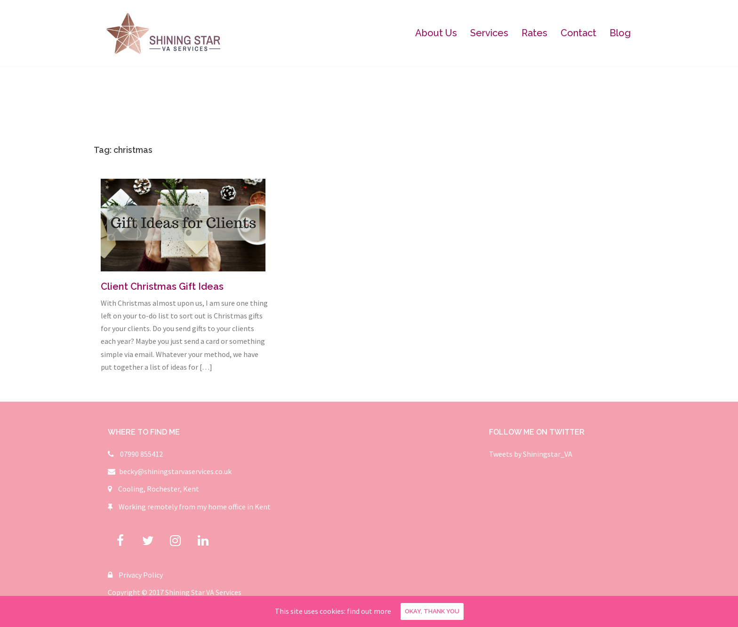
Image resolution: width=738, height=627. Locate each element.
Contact (578, 33)
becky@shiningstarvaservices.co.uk (175, 471)
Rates (534, 33)
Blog (620, 33)
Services (489, 33)
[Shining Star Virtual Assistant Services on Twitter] (148, 540)
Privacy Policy (141, 574)
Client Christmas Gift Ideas (162, 286)
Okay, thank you (432, 611)
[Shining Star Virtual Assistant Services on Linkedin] (203, 540)
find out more (369, 611)
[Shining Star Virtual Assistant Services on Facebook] (120, 540)
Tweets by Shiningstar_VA (530, 454)
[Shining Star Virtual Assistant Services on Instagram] (175, 540)
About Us (436, 33)
